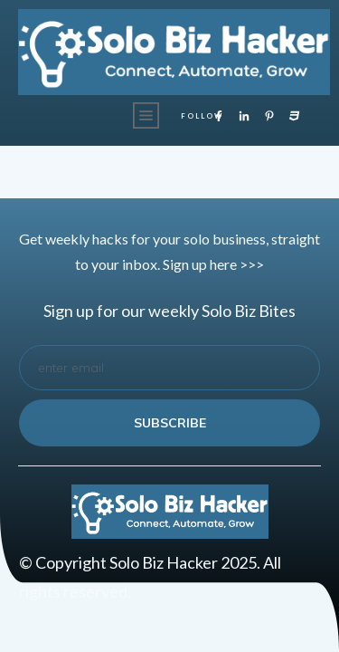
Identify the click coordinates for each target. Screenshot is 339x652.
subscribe (170, 423)
